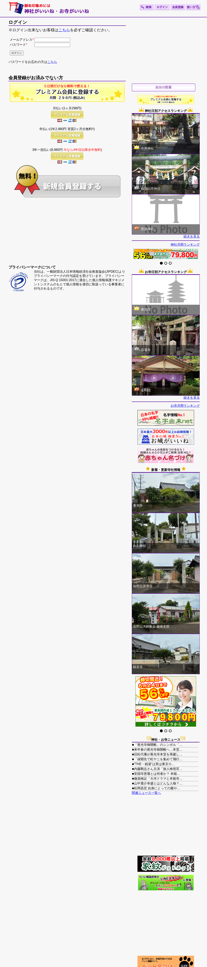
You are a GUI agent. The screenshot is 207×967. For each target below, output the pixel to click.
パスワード (18, 44)
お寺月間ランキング (185, 405)
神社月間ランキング (185, 244)
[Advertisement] (67, 234)
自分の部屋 (163, 87)
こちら (64, 30)
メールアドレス (21, 39)
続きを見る (192, 236)
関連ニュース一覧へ (146, 793)
